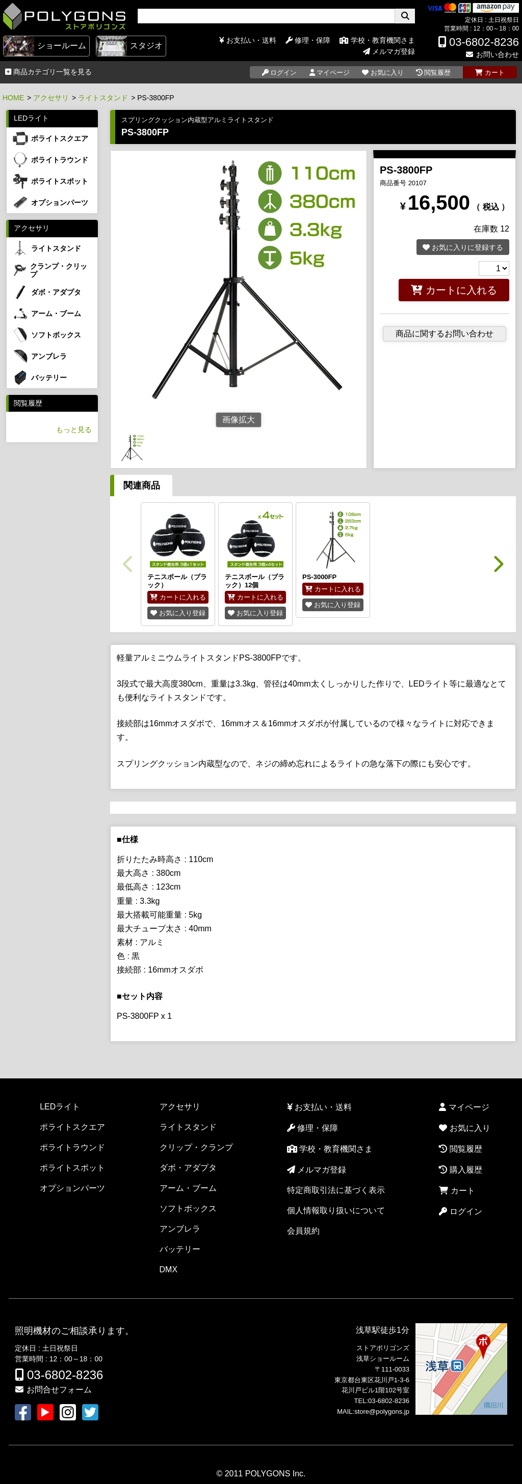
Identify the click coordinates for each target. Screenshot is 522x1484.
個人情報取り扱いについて (336, 1210)
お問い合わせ (492, 54)
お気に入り (464, 1128)
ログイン (460, 1211)
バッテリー (180, 1249)
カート (457, 1190)
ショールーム (45, 46)
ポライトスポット (72, 1167)
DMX (169, 1269)
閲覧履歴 (28, 403)
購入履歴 (460, 1169)
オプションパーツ (72, 1188)
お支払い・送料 (247, 40)
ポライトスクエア (72, 1127)
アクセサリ (51, 98)
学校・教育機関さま (377, 40)
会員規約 (303, 1230)
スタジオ (129, 46)
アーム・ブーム (188, 1188)
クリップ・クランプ (196, 1147)
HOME (13, 98)
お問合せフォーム (53, 1389)
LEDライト (31, 118)
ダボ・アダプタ (188, 1167)
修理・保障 (307, 40)
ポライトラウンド (72, 1147)
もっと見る (74, 429)
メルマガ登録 (389, 51)
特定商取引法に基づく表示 (336, 1190)
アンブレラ (180, 1228)
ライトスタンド (103, 98)
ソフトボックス (188, 1208)
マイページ (464, 1107)
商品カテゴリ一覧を (48, 72)
